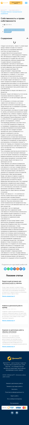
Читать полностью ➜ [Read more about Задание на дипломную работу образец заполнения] (8, 346)
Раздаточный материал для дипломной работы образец (12, 282)
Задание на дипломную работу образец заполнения (13, 331)
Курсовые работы (14, 10)
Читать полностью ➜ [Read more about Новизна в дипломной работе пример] (8, 320)
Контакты (14, 389)
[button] (26, 3)
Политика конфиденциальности (14, 392)
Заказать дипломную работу (14, 383)
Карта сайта (14, 396)
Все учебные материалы (14, 399)
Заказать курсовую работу (14, 386)
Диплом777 (4, 10)
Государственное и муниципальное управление (14, 30)
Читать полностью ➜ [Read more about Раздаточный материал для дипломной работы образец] (8, 296)
